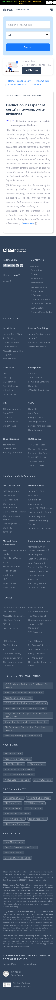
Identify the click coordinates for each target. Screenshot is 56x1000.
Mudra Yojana (35, 554)
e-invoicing (8, 390)
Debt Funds (8, 575)
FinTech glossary (38, 295)
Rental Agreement (37, 583)
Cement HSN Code (37, 449)
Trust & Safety (37, 308)
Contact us (36, 270)
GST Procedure (10, 500)
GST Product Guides (40, 303)
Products (23, 9)
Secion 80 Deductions (39, 342)
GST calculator (10, 628)
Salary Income (35, 504)
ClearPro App (9, 426)
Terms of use (29, 964)
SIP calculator (10, 624)
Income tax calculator (14, 607)
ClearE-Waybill (35, 377)
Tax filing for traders (12, 452)
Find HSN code (35, 641)
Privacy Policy (10, 964)
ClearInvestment (11, 342)
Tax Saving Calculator (39, 645)
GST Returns (9, 495)
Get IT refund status (38, 649)
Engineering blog (38, 287)
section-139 (28, 223)
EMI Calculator (10, 611)
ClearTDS (32, 386)
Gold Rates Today (12, 653)
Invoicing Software (37, 421)
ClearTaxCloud (10, 421)
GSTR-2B (7, 528)
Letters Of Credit (36, 587)
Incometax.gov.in (36, 516)
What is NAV (9, 587)
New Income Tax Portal (39, 512)
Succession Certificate (39, 567)
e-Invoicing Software (38, 382)
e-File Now (32, 70)
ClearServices (10, 346)
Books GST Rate (36, 465)
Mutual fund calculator (14, 616)
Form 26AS (33, 495)
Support (7, 281)
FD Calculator (10, 649)
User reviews (36, 282)
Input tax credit (10, 394)
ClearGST (33, 373)
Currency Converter (12, 658)
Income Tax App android (40, 334)
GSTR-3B (7, 532)
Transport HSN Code (38, 453)
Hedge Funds (9, 571)
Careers (34, 274)
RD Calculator (10, 645)
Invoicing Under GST (13, 523)
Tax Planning (9, 338)
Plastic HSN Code (37, 457)
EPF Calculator (35, 658)
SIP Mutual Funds (11, 566)
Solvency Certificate (38, 571)
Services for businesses (39, 426)
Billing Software (35, 417)
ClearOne (33, 413)
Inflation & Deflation (38, 559)
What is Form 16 (36, 500)
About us (34, 266)
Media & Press (37, 278)
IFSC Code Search (37, 616)
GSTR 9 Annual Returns (14, 511)
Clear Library (36, 291)
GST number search (38, 611)
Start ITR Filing (51, 2)
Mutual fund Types (12, 558)
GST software (10, 382)
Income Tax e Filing (12, 334)
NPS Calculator (35, 632)
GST (5, 373)
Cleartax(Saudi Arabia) (41, 312)
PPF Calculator (35, 607)
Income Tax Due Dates (39, 528)
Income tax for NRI (37, 346)
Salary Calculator (36, 653)
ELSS (5, 562)
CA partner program (13, 409)
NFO (5, 579)
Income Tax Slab (36, 491)
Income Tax (33, 338)
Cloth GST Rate (36, 461)
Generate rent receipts (39, 620)
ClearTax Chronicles (40, 299)
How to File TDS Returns (40, 508)
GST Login (8, 377)
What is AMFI (9, 583)
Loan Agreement (36, 563)
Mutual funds (9, 358)
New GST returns (11, 386)
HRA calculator (10, 641)
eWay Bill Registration (39, 390)
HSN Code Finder (36, 444)
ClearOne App (35, 430)
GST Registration (11, 491)
